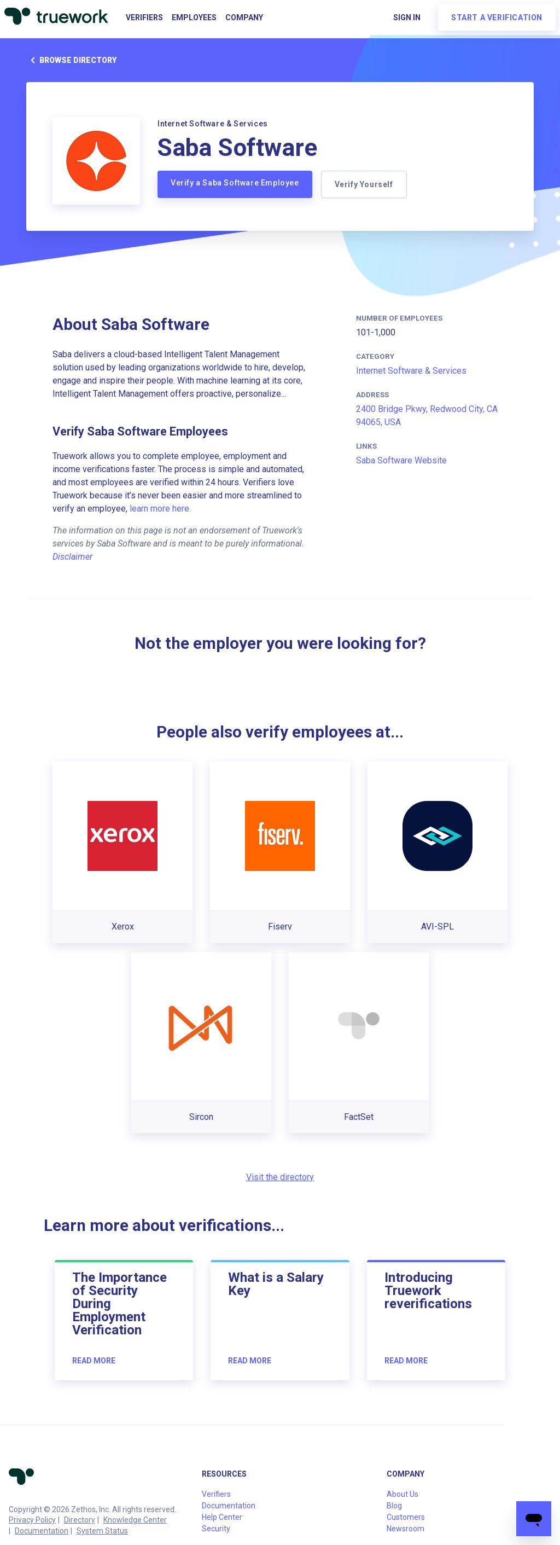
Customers (406, 1517)
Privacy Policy (32, 1519)
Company (244, 17)
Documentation (41, 1530)
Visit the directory (280, 1177)
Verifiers (144, 17)
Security (216, 1528)
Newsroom (405, 1528)
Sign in (407, 17)
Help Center (222, 1517)
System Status (102, 1530)
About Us (402, 1494)
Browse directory (71, 60)
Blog (394, 1505)
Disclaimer (72, 556)
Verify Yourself (364, 184)
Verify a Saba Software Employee (235, 182)
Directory (79, 1519)
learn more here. (160, 508)
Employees (194, 17)
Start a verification (496, 17)
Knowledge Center (135, 1519)
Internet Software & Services (411, 370)
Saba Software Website (401, 460)
